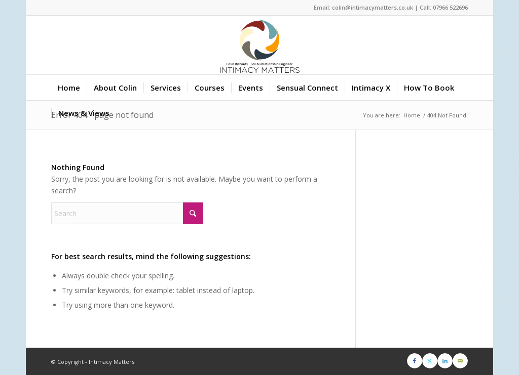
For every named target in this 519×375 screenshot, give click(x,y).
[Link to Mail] (460, 360)
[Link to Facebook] (414, 360)
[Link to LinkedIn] (445, 360)
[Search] (127, 213)
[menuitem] (69, 87)
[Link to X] (429, 360)
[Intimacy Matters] (259, 45)
